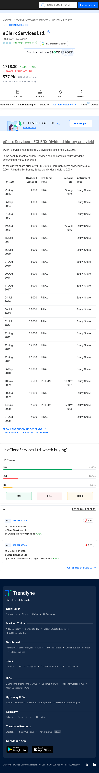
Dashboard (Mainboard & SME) (21, 683)
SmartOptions (26, 731)
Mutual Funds (54, 647)
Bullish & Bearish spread (78, 647)
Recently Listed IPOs (73, 683)
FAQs (35, 614)
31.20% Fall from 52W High (19, 70)
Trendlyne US (49, 731)
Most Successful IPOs (17, 687)
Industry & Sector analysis (19, 647)
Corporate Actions (63, 104)
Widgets (31, 666)
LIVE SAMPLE (29, 127)
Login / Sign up (88, 5)
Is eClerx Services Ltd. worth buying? (35, 449)
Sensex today (32, 628)
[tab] (49, 510)
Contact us (11, 614)
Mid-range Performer (23, 42)
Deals (43, 104)
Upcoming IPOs (50, 683)
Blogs (25, 614)
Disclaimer (41, 717)
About (94, 104)
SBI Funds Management (39, 702)
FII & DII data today (16, 633)
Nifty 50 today (13, 628)
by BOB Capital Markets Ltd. (18, 558)
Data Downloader (50, 666)
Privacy (9, 717)
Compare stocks (14, 666)
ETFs (40, 647)
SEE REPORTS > (20, 521)
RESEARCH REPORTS (84, 509)
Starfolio (10, 731)
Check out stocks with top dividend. (26, 432)
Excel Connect (70, 666)
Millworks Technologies (68, 702)
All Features (49, 614)
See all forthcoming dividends (23, 429)
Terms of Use (25, 717)
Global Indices (18, 651)
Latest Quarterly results (56, 628)
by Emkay (9, 534)
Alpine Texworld (14, 702)
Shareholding (25, 104)
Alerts (84, 104)
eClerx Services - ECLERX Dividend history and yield (48, 141)
